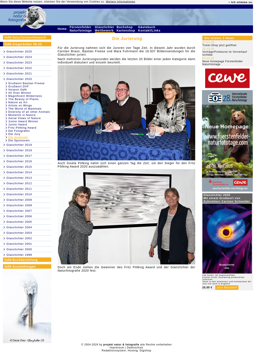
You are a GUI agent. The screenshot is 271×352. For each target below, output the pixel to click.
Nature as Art (18, 102)
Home (63, 28)
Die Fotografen (19, 130)
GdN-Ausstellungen (20, 266)
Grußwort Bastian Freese (26, 83)
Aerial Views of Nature (24, 118)
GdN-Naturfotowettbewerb (25, 37)
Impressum (117, 347)
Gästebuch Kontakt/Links (149, 28)
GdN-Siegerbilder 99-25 (23, 44)
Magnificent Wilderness (25, 96)
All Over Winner (19, 92)
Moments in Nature (22, 115)
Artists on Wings (20, 105)
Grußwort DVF (18, 86)
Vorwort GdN (17, 89)
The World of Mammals (25, 108)
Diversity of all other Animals (29, 111)
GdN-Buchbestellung (21, 259)
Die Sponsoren (19, 140)
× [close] (229, 2)
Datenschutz (135, 347)
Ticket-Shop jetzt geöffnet (219, 45)
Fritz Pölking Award (22, 127)
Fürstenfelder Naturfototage (81, 28)
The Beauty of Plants (23, 99)
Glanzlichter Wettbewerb (105, 28)
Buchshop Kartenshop (126, 28)
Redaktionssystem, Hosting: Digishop (126, 350)
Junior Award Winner (23, 121)
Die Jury (14, 134)
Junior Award (17, 124)
